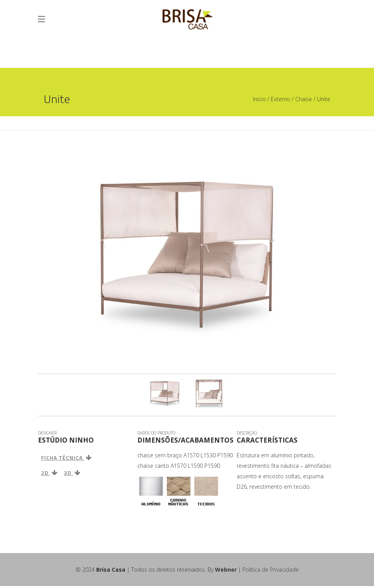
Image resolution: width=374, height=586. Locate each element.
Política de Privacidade (270, 569)
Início (259, 99)
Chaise (303, 99)
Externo (280, 99)
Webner (226, 569)
